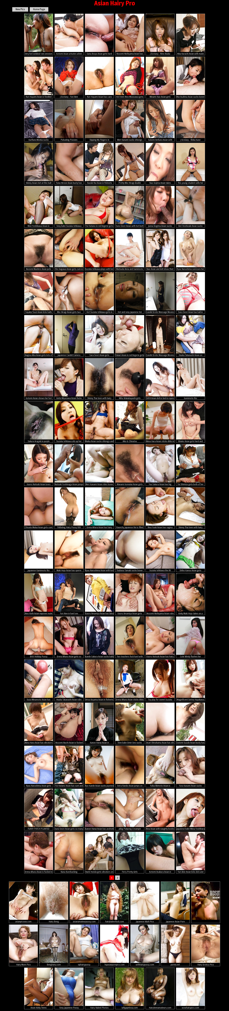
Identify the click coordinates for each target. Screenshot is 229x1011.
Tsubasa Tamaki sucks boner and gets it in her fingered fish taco (129, 551)
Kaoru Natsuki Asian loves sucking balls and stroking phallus (38, 465)
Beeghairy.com (53, 945)
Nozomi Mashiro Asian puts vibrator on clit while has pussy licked (38, 250)
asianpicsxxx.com (23, 902)
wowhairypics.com (190, 988)
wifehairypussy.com (145, 945)
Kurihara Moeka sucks (38, 120)
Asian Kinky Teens (38, 988)
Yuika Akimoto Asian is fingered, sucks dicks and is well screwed (160, 766)
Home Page (39, 9)
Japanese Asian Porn (175, 902)
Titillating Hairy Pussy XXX (69, 508)
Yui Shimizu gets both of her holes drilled (190, 465)
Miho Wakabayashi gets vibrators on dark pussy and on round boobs (129, 379)
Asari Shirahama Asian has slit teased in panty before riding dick (160, 723)
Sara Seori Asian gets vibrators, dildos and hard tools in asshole (99, 336)
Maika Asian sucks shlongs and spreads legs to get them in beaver (99, 422)
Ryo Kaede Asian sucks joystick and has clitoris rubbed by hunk (99, 766)
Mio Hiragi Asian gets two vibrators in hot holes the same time (69, 293)
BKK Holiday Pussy (38, 637)
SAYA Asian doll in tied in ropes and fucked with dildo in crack (160, 379)
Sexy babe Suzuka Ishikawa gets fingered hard (69, 207)
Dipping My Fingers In (99, 120)
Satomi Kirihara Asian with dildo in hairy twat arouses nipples (160, 120)
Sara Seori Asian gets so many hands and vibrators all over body (69, 809)
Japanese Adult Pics (145, 902)
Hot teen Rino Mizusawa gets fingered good (129, 77)
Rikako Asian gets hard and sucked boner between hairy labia (190, 422)
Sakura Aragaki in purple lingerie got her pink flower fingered (38, 422)
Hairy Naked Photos (99, 988)
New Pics (20, 9)
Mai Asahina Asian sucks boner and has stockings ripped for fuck (190, 77)
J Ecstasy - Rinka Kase (190, 120)
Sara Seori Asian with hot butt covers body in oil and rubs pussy (129, 207)
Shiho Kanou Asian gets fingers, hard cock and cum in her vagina (190, 551)
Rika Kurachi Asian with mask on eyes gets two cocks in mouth (190, 34)
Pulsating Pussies (69, 120)
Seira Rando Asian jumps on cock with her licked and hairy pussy (129, 766)
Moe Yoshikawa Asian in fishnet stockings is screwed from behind (38, 207)
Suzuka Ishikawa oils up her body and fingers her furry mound (69, 422)
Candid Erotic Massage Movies (160, 292)
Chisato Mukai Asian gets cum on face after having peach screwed (38, 508)
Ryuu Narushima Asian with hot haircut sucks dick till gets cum (99, 551)
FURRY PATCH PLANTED (38, 809)
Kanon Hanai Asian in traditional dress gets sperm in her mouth (99, 723)
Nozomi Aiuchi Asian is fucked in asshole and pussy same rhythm (69, 723)
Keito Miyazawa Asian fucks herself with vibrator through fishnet (69, 379)
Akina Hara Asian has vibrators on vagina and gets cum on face (38, 723)
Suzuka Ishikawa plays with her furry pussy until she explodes (99, 250)
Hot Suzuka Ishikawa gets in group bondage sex (99, 293)
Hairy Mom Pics (23, 945)
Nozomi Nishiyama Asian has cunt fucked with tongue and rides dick (129, 34)
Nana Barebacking (69, 852)
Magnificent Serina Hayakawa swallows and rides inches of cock (190, 680)
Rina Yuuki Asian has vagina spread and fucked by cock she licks (160, 508)
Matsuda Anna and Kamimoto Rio (129, 250)
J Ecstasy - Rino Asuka (160, 34)
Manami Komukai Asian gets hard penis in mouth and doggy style (129, 465)
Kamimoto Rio (190, 378)
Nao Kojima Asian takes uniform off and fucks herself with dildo (160, 163)
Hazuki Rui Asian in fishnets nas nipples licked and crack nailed (99, 163)
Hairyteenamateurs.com (160, 988)
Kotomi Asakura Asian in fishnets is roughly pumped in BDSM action (160, 852)
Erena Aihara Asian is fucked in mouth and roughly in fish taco (38, 852)
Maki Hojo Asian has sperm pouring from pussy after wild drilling (69, 551)
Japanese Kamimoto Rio (38, 551)
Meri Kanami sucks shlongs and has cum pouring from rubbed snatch (129, 120)
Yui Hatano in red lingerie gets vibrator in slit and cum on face (99, 207)
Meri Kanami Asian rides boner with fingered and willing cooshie (99, 465)
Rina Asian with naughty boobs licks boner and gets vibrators (160, 809)
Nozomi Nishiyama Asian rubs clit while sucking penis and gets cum (160, 594)
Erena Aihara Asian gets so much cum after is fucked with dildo (69, 637)
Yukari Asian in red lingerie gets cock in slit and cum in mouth (129, 336)
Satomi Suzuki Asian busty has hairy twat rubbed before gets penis (190, 723)
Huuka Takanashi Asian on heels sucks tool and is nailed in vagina (190, 336)
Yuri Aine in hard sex (69, 594)
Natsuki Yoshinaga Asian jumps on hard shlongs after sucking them (69, 465)
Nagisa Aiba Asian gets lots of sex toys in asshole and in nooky (38, 336)
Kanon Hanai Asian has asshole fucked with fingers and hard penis (99, 809)
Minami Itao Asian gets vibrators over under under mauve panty (160, 77)
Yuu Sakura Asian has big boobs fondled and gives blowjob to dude (160, 465)
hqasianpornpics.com (114, 945)
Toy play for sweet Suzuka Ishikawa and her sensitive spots (160, 680)
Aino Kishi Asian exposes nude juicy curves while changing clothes (38, 594)
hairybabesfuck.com (114, 902)
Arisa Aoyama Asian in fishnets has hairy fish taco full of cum (99, 680)
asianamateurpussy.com (84, 902)
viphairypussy (84, 945)
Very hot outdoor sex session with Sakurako (38, 34)
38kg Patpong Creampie (129, 809)
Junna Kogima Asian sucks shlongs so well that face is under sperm (160, 207)
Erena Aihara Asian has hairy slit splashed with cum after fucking (99, 508)
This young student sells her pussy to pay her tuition (190, 163)
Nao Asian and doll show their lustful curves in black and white (160, 250)
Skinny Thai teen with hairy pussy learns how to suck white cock (99, 379)
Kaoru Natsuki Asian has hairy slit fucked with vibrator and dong (160, 637)
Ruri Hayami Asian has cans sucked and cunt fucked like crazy (99, 77)
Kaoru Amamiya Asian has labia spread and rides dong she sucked (99, 594)
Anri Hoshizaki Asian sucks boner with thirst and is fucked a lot (190, 207)
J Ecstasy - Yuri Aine (69, 77)
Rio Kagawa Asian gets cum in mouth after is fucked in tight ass (69, 250)
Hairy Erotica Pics (205, 945)
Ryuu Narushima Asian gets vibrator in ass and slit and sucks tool (38, 766)
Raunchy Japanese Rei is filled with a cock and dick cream (129, 508)
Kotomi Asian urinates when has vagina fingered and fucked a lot (69, 34)
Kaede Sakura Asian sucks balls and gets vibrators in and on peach (99, 637)
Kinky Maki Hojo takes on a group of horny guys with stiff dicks (190, 594)
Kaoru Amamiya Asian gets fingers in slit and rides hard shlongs (129, 594)
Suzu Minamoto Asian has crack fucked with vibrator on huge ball (38, 680)
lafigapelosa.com (129, 988)
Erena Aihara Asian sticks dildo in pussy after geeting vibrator (129, 680)
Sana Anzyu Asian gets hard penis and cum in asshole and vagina (99, 34)
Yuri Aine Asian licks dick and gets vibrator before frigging (190, 852)
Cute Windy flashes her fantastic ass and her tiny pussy (190, 637)
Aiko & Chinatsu (129, 422)
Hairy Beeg (53, 902)
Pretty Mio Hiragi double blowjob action (129, 163)
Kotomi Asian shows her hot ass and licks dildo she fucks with (38, 379)
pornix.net (175, 945)
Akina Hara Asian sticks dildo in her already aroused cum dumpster (160, 422)
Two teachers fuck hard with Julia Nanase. (129, 637)
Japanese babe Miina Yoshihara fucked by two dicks (190, 809)
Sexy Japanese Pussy (69, 988)
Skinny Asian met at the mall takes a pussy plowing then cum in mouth (38, 163)
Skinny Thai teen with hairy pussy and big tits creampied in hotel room (190, 508)
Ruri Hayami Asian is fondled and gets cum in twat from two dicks (38, 77)
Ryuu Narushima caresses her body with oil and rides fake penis (190, 250)
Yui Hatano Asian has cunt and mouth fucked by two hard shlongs (69, 766)
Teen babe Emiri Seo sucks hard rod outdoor (129, 723)
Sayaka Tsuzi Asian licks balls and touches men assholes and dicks (38, 293)
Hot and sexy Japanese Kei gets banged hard (129, 293)
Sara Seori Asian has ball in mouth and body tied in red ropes (190, 293)
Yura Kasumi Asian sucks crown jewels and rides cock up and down (190, 766)
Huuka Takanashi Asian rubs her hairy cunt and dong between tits (69, 680)
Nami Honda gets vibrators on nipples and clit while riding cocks (99, 852)
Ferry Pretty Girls (129, 852)
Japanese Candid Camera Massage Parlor (69, 336)
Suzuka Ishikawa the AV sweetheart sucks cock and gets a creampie (160, 551)
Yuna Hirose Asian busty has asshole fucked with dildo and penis (69, 163)
